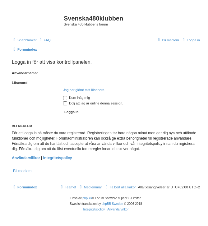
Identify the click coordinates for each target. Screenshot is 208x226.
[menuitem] (44, 40)
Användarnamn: (25, 73)
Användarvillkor (26, 158)
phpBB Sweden (112, 203)
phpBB (87, 198)
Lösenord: (20, 83)
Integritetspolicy (57, 158)
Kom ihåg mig (76, 97)
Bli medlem (22, 171)
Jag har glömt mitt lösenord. (84, 90)
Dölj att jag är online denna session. (93, 103)
